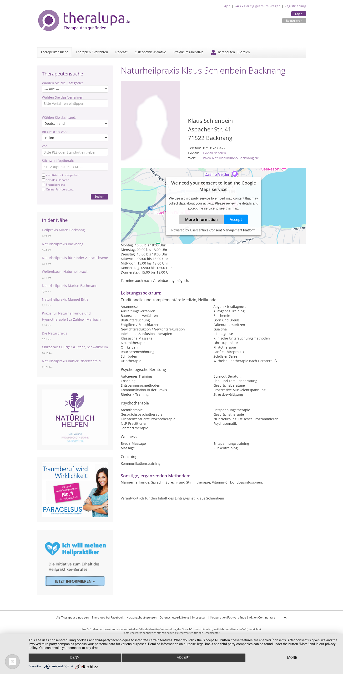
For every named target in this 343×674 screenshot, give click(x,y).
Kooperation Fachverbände (228, 617)
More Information (201, 219)
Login (298, 14)
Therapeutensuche (54, 52)
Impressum (199, 617)
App (227, 6)
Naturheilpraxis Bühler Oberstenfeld (71, 361)
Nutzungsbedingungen (141, 617)
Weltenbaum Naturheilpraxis (65, 271)
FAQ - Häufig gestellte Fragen (257, 6)
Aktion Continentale (262, 617)
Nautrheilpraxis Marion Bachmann (69, 285)
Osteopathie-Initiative (150, 52)
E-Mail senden (214, 153)
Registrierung (295, 6)
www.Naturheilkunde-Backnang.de (231, 158)
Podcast (121, 52)
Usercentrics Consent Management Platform (222, 230)
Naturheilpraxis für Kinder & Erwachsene (75, 257)
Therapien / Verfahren (92, 52)
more (292, 657)
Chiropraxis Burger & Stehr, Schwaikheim (75, 347)
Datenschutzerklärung (174, 617)
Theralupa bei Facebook (107, 617)
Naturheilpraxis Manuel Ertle (65, 299)
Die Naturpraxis (54, 333)
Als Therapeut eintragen (72, 617)
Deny (74, 657)
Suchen (99, 197)
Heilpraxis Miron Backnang (63, 230)
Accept (236, 219)
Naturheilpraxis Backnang (62, 244)
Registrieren (294, 21)
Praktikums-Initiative (188, 52)
